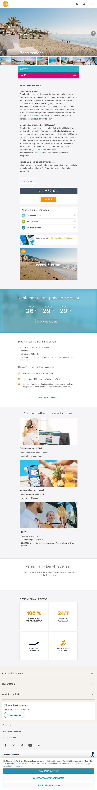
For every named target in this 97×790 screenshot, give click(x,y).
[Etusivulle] (5, 4)
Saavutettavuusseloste (12, 731)
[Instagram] (13, 745)
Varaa (48, 199)
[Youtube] (30, 745)
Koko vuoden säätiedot (47, 322)
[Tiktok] (22, 745)
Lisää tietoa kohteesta (48, 398)
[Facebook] (5, 745)
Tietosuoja (7, 725)
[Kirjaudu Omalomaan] (77, 4)
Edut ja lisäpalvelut (48, 673)
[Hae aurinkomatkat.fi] (84, 4)
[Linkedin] (38, 745)
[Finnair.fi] (11, 755)
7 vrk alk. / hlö (48, 191)
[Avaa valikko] (91, 4)
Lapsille (37, 152)
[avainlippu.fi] (93, 755)
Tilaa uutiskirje (14, 715)
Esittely (24, 69)
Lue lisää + (27, 181)
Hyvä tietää (48, 684)
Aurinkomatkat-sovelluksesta (62, 238)
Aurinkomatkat (48, 694)
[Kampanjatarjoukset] (48, 75)
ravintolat (36, 116)
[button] (48, 264)
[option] (48, 32)
